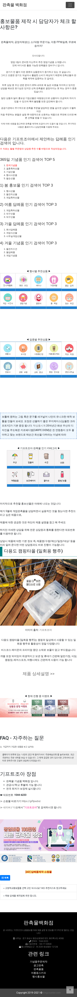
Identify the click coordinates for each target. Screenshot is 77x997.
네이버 (7, 807)
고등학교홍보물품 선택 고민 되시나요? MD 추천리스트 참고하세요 (35, 888)
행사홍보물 (38, 976)
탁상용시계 (39, 425)
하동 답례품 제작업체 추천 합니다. (21, 895)
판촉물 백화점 (14, 5)
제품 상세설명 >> (39, 673)
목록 (5, 877)
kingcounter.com (52, 992)
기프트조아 (45, 629)
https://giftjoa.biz (31, 801)
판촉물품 (39, 969)
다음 (15, 807)
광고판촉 (39, 965)
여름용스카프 (38, 972)
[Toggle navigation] (70, 5)
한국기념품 (11, 165)
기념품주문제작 (38, 961)
